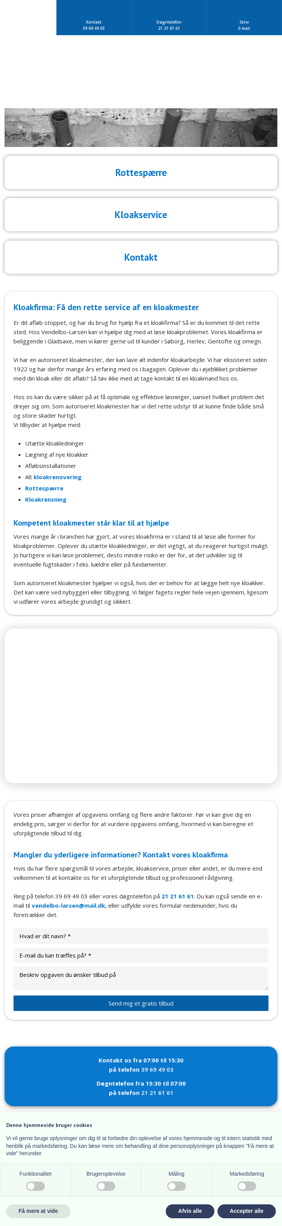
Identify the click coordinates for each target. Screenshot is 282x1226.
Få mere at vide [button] (38, 1211)
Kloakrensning (45, 499)
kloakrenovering (58, 477)
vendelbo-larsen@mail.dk (68, 905)
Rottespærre (44, 488)
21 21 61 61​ (157, 1092)
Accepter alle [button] (246, 1211)
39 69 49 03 (157, 1069)
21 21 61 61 (177, 896)
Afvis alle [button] (190, 1211)
